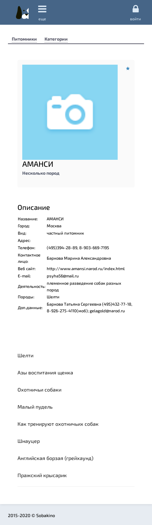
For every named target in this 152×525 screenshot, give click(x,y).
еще (42, 12)
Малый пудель (34, 407)
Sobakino (22, 12)
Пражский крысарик (42, 475)
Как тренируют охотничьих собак (58, 424)
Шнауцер (28, 441)
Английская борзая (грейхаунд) (55, 458)
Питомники (24, 39)
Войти (135, 12)
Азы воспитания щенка (45, 372)
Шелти (25, 355)
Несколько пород (40, 173)
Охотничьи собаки (39, 389)
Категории (56, 39)
